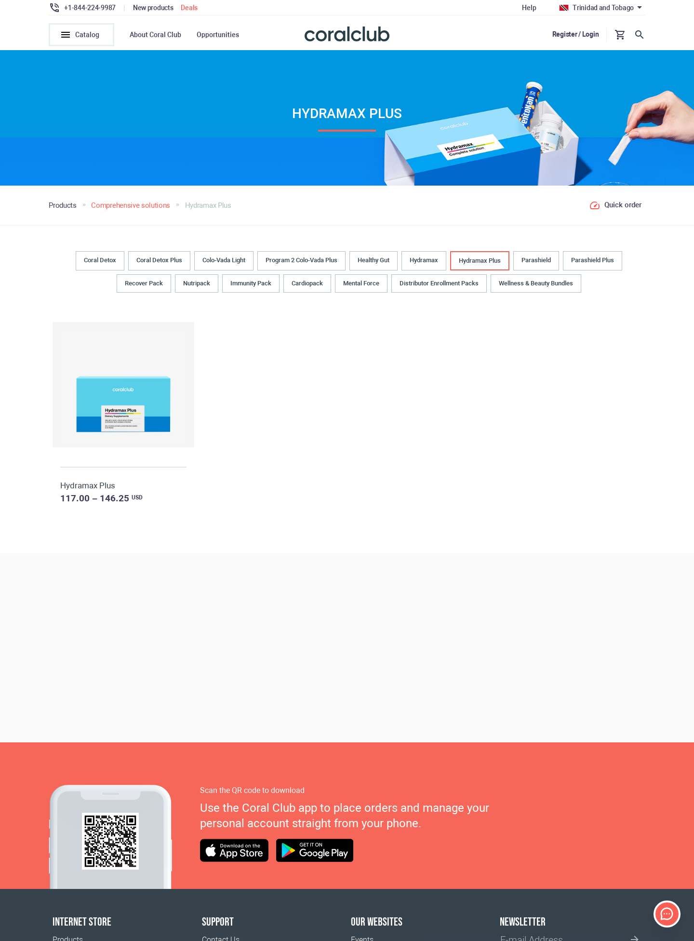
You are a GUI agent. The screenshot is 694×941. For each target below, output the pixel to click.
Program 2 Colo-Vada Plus (301, 260)
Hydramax (424, 260)
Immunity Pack (250, 283)
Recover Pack (144, 283)
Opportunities (218, 34)
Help (529, 8)
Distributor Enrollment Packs (439, 283)
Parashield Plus (592, 260)
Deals (189, 7)
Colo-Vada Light (223, 260)
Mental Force (361, 283)
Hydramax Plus (480, 260)
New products (153, 7)
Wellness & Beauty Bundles (536, 283)
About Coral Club (155, 35)
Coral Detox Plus (159, 260)
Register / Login (575, 34)
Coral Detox (100, 260)
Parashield (536, 260)
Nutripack (196, 283)
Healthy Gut (373, 260)
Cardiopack (307, 283)
